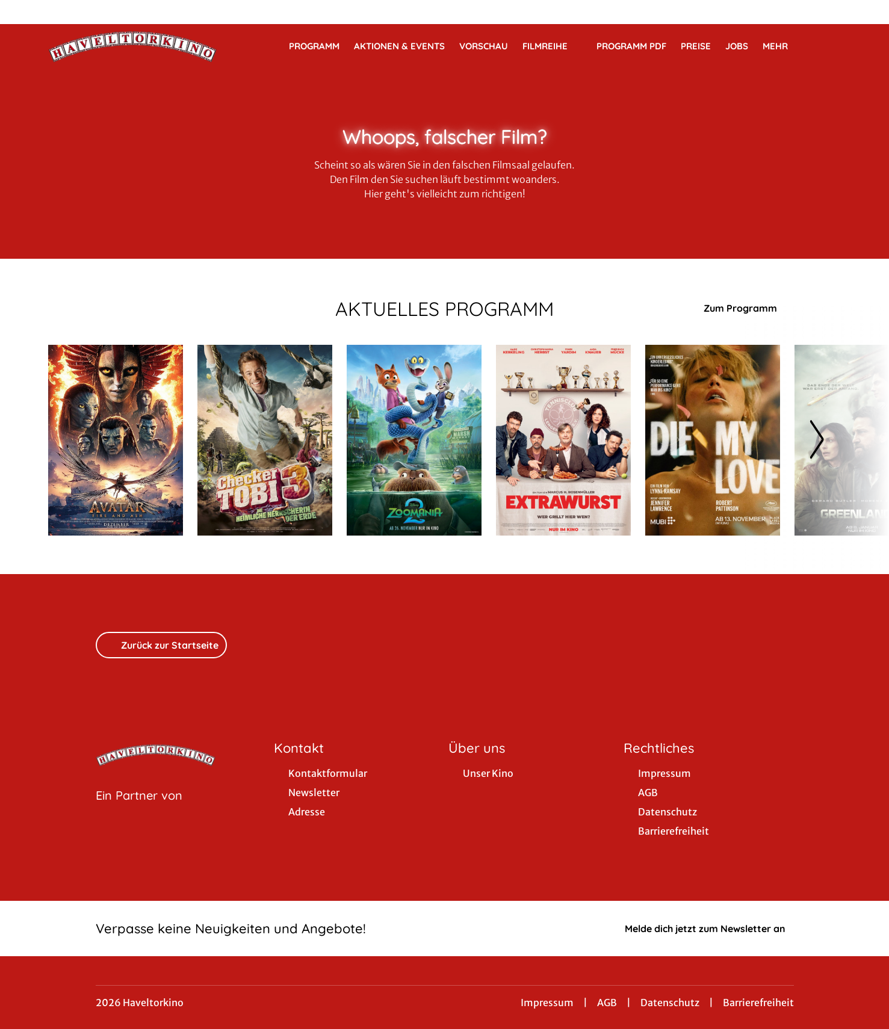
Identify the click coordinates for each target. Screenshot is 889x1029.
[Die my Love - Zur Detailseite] (712, 440)
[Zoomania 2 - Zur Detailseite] (414, 440)
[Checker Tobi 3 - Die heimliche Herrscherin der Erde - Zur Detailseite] (264, 440)
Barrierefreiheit (758, 1003)
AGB (607, 1003)
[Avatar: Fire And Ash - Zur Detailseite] (115, 440)
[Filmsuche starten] (829, 46)
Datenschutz (669, 1003)
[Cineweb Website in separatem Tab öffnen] (139, 810)
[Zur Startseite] (132, 46)
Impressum (547, 1003)
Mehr (782, 46)
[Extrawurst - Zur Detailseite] (563, 440)
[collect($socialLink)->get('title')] (22, 12)
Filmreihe (552, 46)
